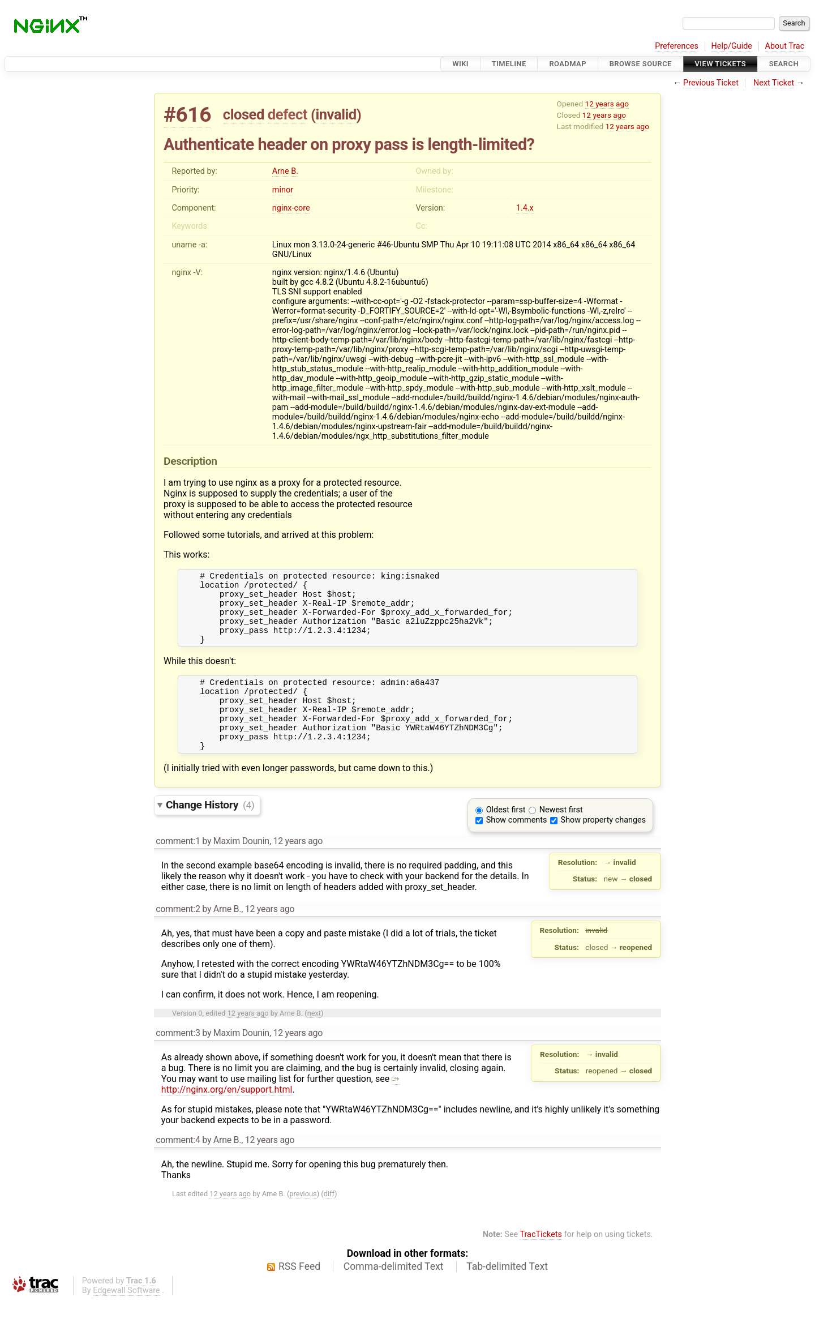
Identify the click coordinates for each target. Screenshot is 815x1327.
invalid (335, 114)
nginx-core (291, 208)
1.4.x (525, 208)
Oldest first (506, 837)
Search (784, 63)
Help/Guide (731, 46)
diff (329, 1221)
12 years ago (607, 103)
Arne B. (285, 171)
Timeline (509, 63)
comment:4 (178, 1167)
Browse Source (641, 63)
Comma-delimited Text (394, 1293)
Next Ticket (773, 83)
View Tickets (720, 63)
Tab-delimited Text (507, 1293)
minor (282, 190)
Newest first (561, 837)
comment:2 (178, 936)
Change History (210, 831)
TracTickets (541, 1261)
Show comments (516, 847)
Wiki (460, 63)
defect (287, 114)
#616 (187, 114)
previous (302, 1221)
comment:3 (178, 1060)
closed (243, 114)
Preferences (676, 46)
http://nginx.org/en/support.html (280, 1111)
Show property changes (603, 847)
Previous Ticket (711, 83)
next (314, 1040)
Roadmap (567, 63)
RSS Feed (299, 1293)
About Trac (785, 46)
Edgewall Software (126, 1317)
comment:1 (178, 868)
